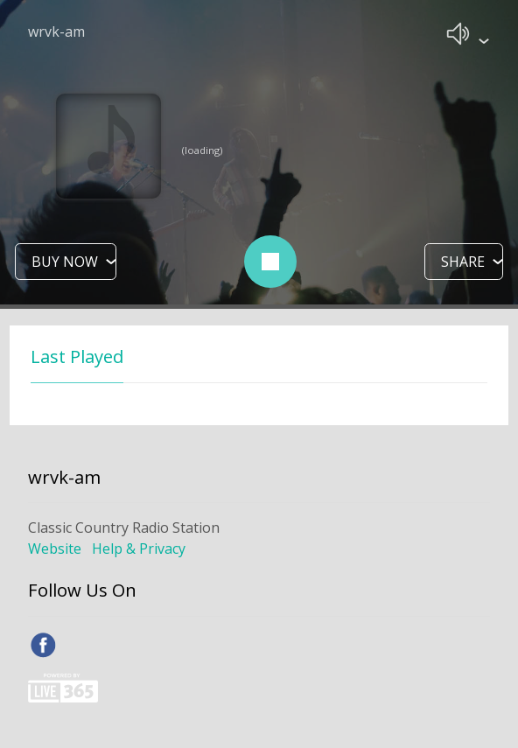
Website (54, 548)
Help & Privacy (139, 548)
